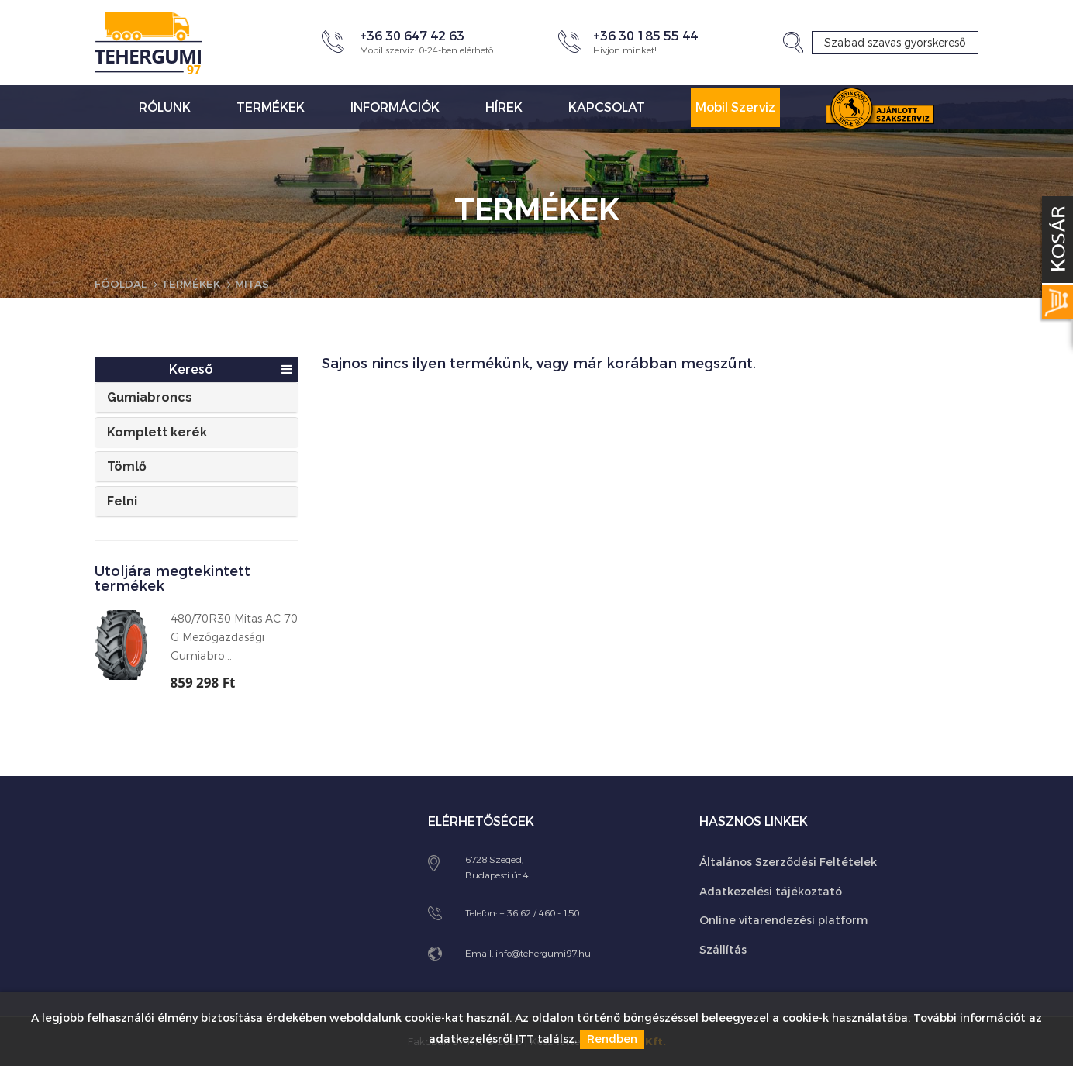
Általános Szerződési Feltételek (788, 861)
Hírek (504, 107)
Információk (395, 107)
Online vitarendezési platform (783, 919)
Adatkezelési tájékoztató (770, 891)
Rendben (612, 1040)
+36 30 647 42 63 (412, 36)
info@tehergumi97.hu (543, 953)
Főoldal (121, 284)
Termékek (270, 107)
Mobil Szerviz (735, 107)
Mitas (257, 284)
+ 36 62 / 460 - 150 (539, 912)
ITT (525, 1040)
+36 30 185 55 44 (645, 36)
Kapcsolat (606, 107)
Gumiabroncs (149, 397)
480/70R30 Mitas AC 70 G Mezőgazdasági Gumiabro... (234, 638)
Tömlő (127, 466)
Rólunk (165, 107)
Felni (122, 500)
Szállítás (723, 948)
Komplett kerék (157, 431)
